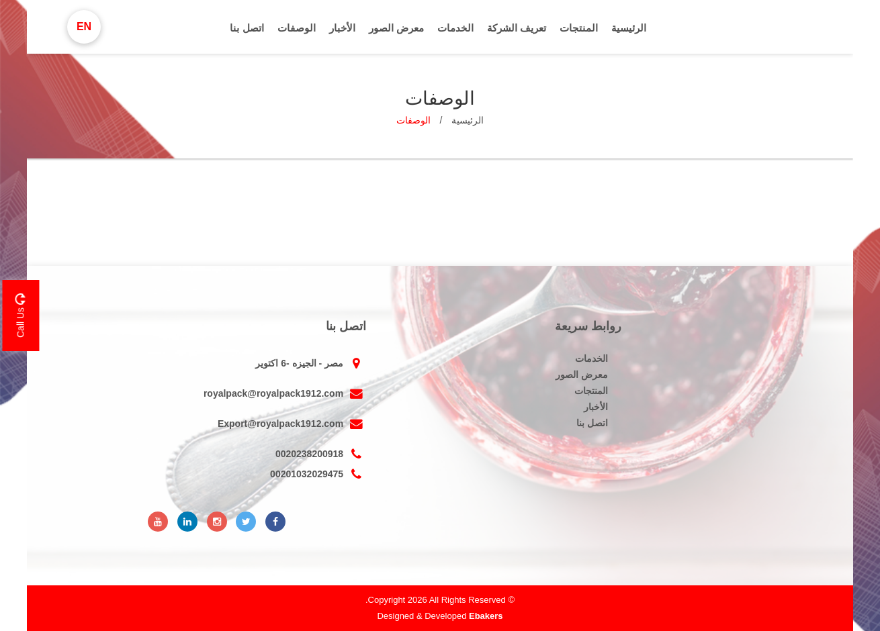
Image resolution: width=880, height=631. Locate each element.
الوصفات (296, 28)
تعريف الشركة (516, 28)
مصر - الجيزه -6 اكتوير (310, 363)
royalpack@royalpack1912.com (285, 393)
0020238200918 (320, 453)
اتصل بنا (246, 28)
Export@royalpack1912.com (292, 423)
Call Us (20, 315)
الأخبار (342, 28)
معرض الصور (396, 28)
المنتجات (579, 28)
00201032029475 (318, 474)
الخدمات (455, 28)
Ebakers (486, 616)
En (84, 26)
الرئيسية (628, 28)
